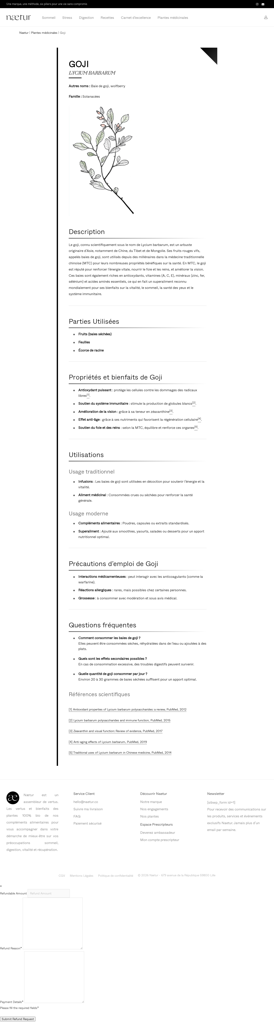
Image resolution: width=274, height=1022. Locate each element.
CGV (62, 875)
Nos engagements (154, 809)
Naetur (23, 32)
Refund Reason (11, 948)
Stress (67, 17)
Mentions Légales (81, 875)
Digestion (86, 17)
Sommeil (48, 17)
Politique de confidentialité (115, 875)
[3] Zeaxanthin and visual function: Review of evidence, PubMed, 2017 (115, 731)
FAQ (76, 816)
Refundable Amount (14, 893)
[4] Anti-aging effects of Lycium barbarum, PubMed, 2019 (108, 742)
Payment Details (11, 1002)
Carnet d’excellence (136, 17)
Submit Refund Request (18, 1019)
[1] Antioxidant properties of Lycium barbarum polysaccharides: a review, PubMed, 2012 (127, 709)
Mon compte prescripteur (159, 839)
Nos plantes (149, 816)
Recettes (107, 17)
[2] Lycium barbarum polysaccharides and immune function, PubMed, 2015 (119, 720)
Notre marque (151, 801)
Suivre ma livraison (88, 809)
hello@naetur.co (85, 801)
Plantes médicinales (173, 17)
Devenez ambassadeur (157, 832)
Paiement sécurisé (87, 823)
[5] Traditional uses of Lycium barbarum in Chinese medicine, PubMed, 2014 (120, 752)
